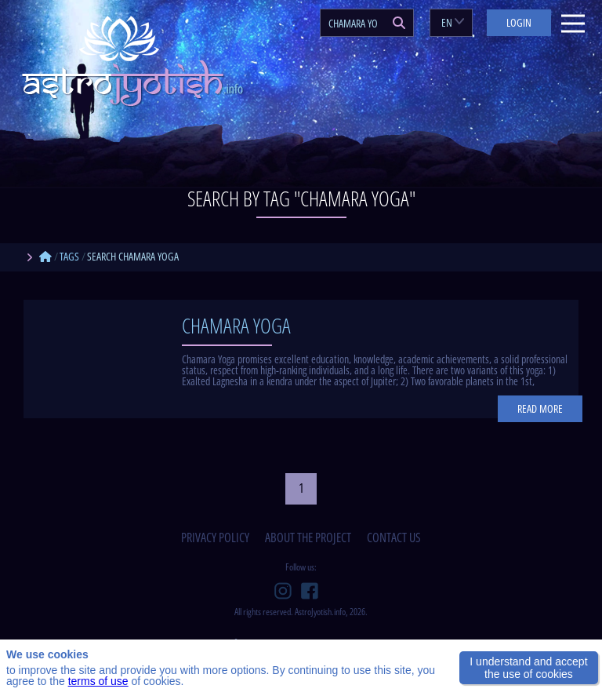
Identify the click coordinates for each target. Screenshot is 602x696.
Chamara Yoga (236, 326)
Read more (540, 408)
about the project (308, 537)
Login (518, 22)
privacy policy (215, 537)
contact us (394, 537)
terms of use (98, 681)
